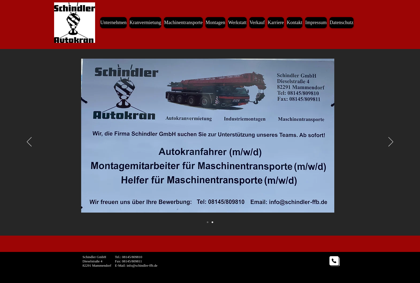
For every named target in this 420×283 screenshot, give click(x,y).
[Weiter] (390, 142)
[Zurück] (29, 142)
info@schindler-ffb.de (142, 265)
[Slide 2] (212, 222)
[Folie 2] (207, 222)
